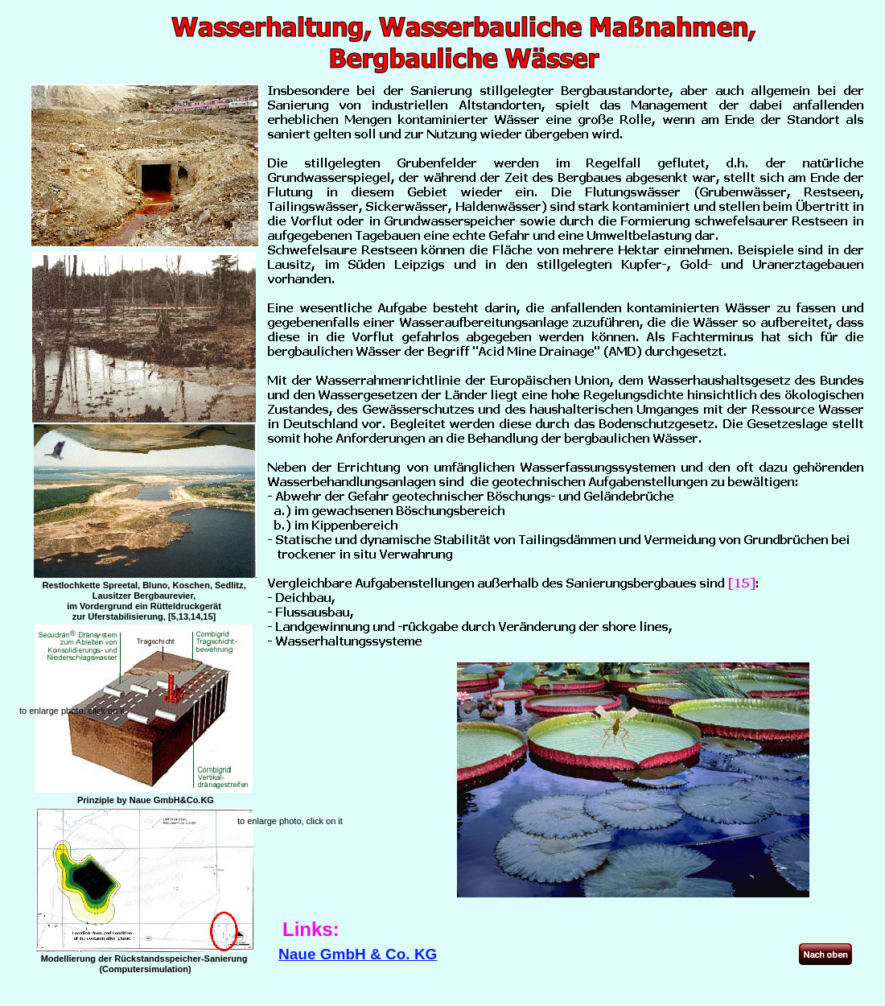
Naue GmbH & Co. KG (357, 954)
